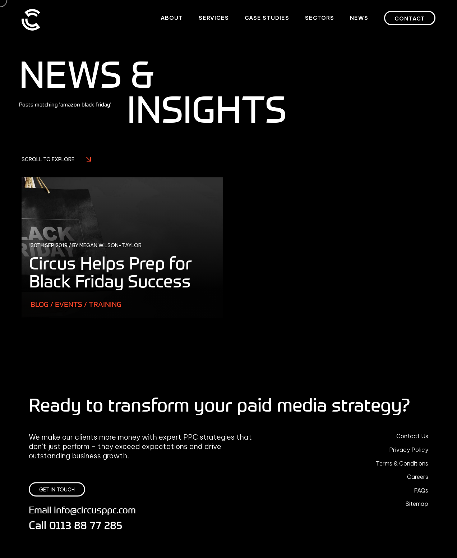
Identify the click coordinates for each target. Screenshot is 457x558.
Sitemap (417, 503)
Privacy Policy (408, 449)
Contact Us (412, 436)
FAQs (421, 490)
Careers (417, 476)
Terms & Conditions (402, 463)
